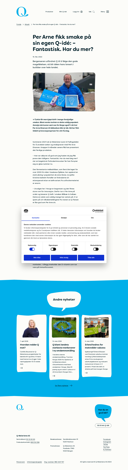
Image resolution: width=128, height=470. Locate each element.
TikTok (105, 444)
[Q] (22, 12)
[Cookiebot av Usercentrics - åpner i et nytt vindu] (96, 211)
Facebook (107, 439)
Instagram (107, 442)
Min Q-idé (63, 12)
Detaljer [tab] (64, 218)
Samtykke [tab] (35, 218)
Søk (91, 12)
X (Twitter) (107, 450)
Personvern (20, 462)
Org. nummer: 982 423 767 (54, 462)
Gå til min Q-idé (103, 425)
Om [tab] (92, 218)
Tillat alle (91, 258)
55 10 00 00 (30, 439)
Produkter (49, 12)
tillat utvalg (64, 258)
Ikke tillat (37, 258)
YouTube (106, 447)
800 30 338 (35, 442)
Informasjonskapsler (34, 462)
